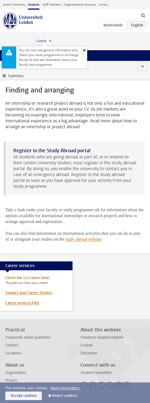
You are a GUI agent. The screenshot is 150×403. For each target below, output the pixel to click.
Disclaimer (88, 353)
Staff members (51, 5)
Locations (13, 353)
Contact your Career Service (28, 292)
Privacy (11, 380)
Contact (11, 345)
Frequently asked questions (27, 337)
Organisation (15, 372)
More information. (65, 388)
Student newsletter (96, 372)
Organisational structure (80, 5)
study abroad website (83, 239)
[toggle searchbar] (143, 15)
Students (33, 5)
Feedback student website (102, 337)
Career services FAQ (22, 303)
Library (103, 5)
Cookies (86, 345)
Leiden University (14, 5)
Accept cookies (24, 395)
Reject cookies (64, 395)
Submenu (16, 76)
